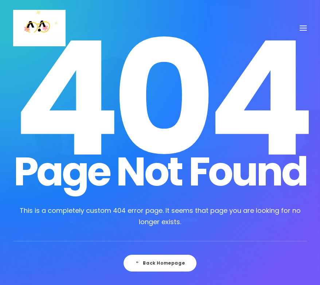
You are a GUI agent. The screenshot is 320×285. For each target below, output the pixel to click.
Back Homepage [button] (160, 263)
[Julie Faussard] (39, 28)
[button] (303, 28)
